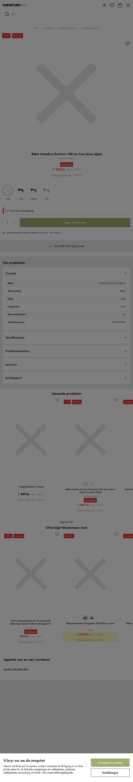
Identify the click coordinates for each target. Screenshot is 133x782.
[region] (66, 767)
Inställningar (110, 773)
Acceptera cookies (110, 763)
